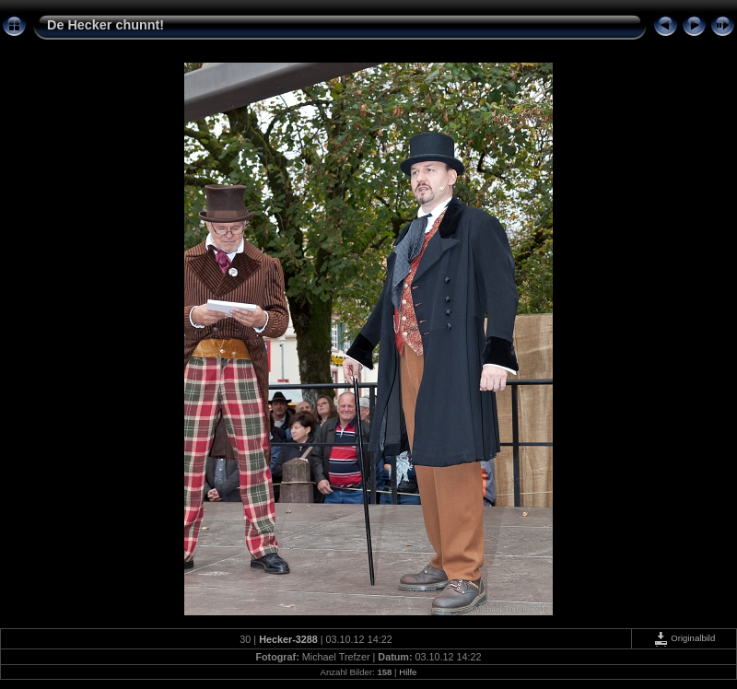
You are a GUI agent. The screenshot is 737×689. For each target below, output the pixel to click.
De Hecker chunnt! (105, 25)
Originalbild (684, 638)
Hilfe (407, 672)
